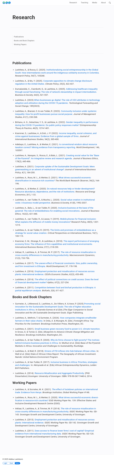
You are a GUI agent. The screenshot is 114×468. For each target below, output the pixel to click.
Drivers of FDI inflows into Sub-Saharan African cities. (70, 351)
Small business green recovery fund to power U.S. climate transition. (67, 329)
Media (94, 3)
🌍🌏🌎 (6, 2)
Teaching (84, 3)
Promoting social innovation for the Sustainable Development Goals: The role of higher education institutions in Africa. (58, 306)
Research (73, 3)
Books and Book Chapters (24, 41)
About (103, 3)
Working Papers (20, 44)
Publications (19, 37)
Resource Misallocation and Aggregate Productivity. (59, 373)
